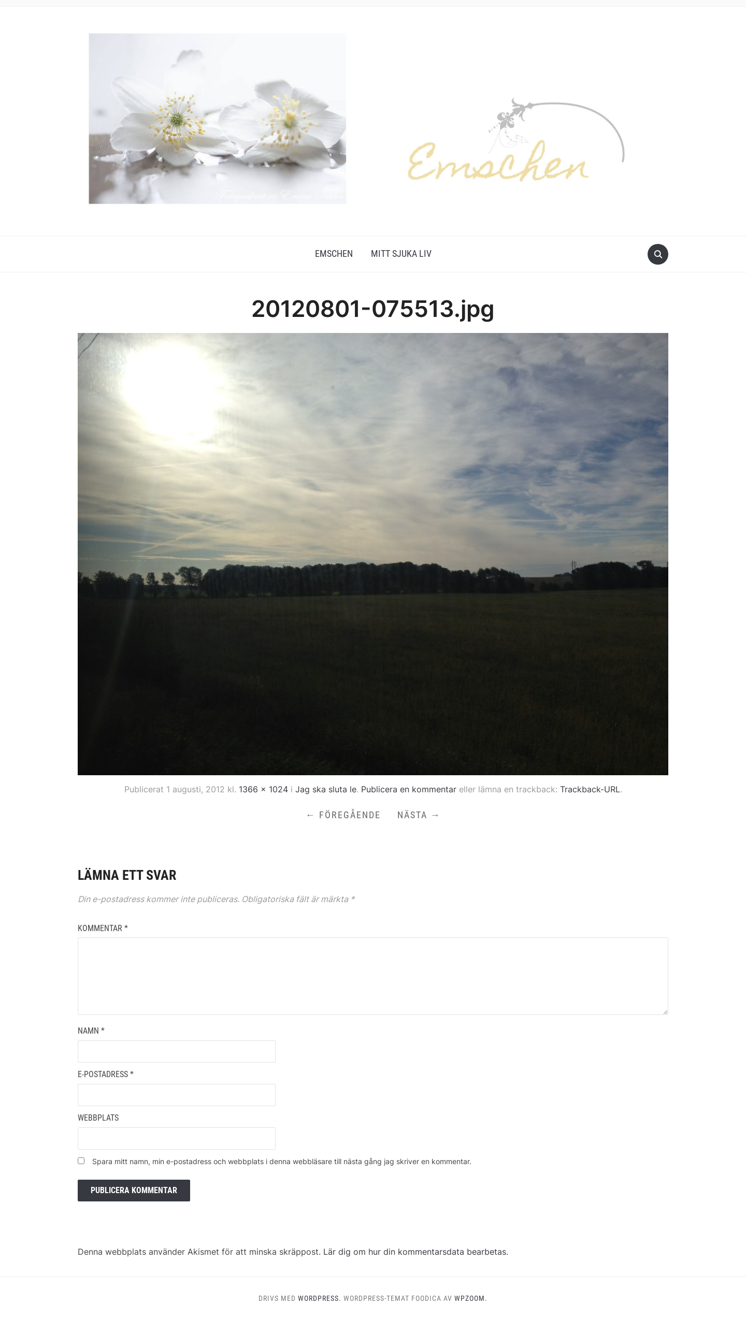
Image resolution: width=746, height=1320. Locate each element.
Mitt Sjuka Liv (401, 253)
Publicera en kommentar (408, 789)
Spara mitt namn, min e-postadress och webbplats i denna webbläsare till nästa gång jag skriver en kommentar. (281, 1161)
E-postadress (106, 1074)
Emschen (334, 253)
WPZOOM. (470, 1298)
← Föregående (343, 814)
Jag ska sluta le (325, 789)
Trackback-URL (590, 789)
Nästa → (419, 814)
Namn (91, 1031)
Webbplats (98, 1118)
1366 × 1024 (263, 789)
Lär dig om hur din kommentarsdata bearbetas (414, 1251)
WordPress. (319, 1298)
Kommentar (103, 928)
